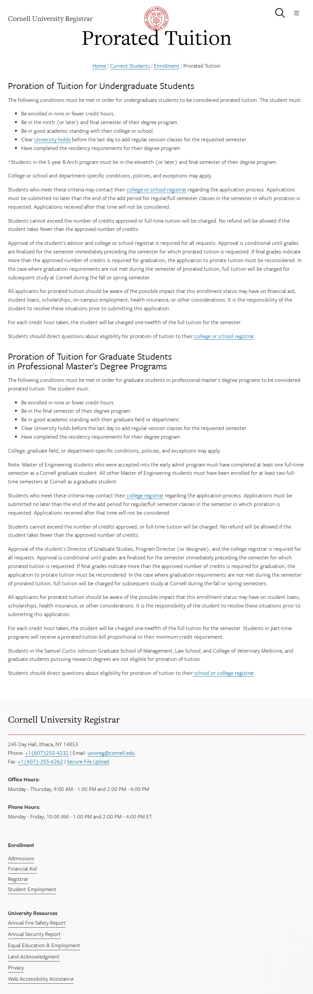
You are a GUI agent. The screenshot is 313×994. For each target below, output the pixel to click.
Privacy (16, 967)
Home (99, 66)
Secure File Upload (88, 761)
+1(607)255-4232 (47, 753)
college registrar (144, 495)
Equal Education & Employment (44, 945)
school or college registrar (223, 673)
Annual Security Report (34, 934)
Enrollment (166, 66)
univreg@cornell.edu (111, 753)
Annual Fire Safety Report (37, 923)
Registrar (18, 879)
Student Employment (32, 889)
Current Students (130, 66)
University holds (52, 139)
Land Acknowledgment (34, 956)
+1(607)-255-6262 (40, 761)
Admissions (21, 858)
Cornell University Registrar (64, 719)
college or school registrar (156, 189)
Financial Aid (22, 869)
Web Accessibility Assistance (41, 979)
